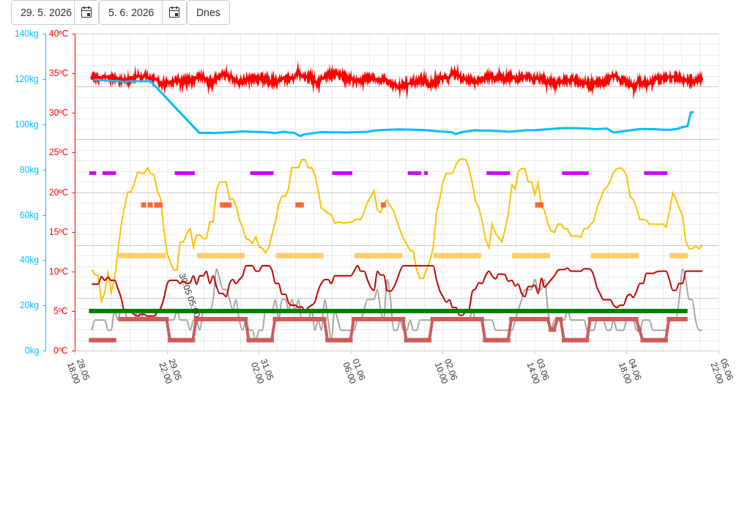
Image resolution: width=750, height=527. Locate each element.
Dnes (208, 12)
